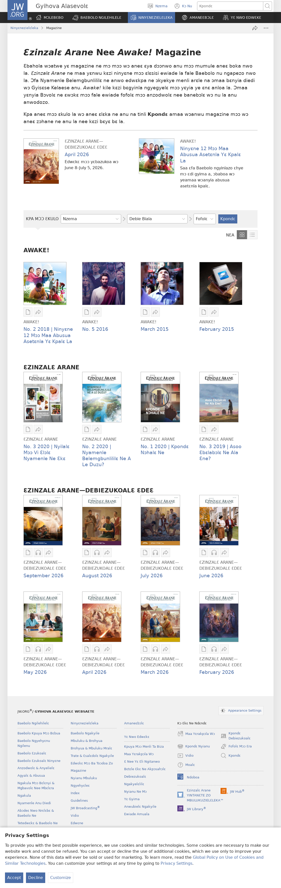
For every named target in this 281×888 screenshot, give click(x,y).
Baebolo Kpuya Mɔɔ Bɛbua (38, 733)
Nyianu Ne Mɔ (135, 791)
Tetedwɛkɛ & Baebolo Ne (37, 823)
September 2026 (43, 575)
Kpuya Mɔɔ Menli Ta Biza (144, 746)
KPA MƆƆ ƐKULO (42, 218)
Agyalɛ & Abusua (31, 775)
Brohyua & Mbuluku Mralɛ (91, 748)
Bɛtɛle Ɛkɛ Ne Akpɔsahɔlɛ (145, 769)
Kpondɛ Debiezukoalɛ (236, 736)
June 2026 (211, 575)
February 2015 (216, 329)
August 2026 (97, 575)
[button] (97, 17)
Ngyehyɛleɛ (80, 785)
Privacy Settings (176, 863)
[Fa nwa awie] (255, 28)
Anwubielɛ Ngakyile (140, 806)
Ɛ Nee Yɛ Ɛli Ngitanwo (142, 761)
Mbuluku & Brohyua (86, 741)
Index (75, 793)
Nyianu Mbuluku (84, 778)
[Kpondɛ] (230, 6)
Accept (14, 877)
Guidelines (79, 800)
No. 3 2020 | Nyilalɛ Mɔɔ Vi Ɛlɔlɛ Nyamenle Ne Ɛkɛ (46, 452)
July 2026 (152, 575)
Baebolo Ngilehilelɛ (33, 723)
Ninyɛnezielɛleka (24, 28)
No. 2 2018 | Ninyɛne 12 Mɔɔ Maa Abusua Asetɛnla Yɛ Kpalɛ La (48, 335)
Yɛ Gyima (132, 799)
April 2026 (77, 154)
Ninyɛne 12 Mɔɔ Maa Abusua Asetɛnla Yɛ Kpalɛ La (210, 154)
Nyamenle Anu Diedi (34, 803)
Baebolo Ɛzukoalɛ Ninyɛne (38, 761)
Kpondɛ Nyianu (193, 746)
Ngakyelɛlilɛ (134, 784)
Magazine (78, 770)
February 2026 (216, 672)
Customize (60, 877)
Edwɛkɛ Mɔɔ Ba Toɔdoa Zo (92, 763)
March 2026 (155, 672)
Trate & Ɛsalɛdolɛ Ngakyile (92, 756)
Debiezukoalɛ (135, 776)
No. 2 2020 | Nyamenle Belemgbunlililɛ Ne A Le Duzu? (106, 455)
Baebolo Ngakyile (85, 733)
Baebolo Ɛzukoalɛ (31, 753)
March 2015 (155, 329)
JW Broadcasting (85, 808)
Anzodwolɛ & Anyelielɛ (35, 768)
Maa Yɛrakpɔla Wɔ (139, 754)
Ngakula (24, 795)
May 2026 (35, 672)
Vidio (75, 815)
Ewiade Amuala (136, 814)
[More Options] (266, 28)
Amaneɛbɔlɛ (134, 723)
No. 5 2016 (95, 329)
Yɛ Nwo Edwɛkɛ (136, 737)
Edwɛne (77, 823)
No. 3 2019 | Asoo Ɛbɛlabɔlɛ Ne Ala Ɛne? (220, 452)
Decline (35, 877)
